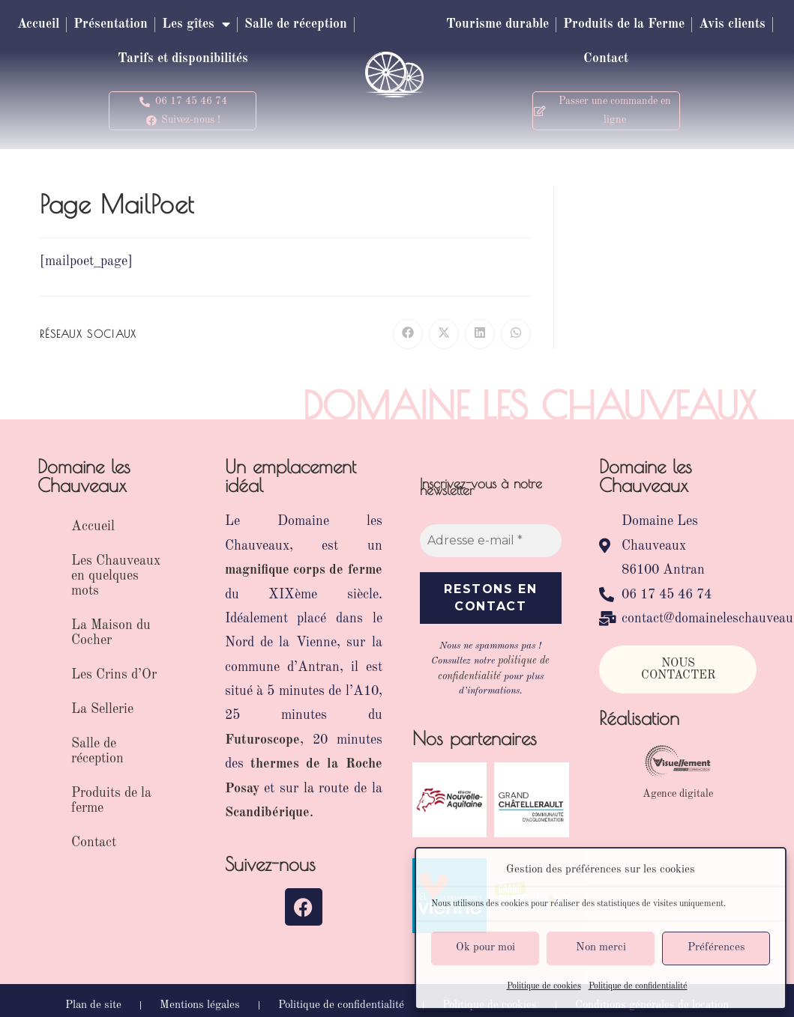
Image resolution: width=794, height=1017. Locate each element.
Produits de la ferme (111, 800)
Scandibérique (267, 812)
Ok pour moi (485, 947)
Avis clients (575, 59)
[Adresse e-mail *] (491, 540)
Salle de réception (106, 59)
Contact (648, 59)
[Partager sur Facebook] (408, 334)
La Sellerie (102, 709)
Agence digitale (678, 794)
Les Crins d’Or (114, 674)
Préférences (716, 947)
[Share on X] (444, 334)
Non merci (601, 947)
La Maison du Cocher (111, 633)
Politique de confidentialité (638, 986)
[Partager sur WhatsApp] (516, 334)
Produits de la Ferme (666, 24)
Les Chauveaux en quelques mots (115, 576)
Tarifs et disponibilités (245, 59)
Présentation (169, 24)
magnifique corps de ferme (303, 570)
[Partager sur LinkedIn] (480, 334)
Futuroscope (262, 740)
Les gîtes (259, 24)
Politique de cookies (544, 986)
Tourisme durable (534, 24)
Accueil (92, 24)
